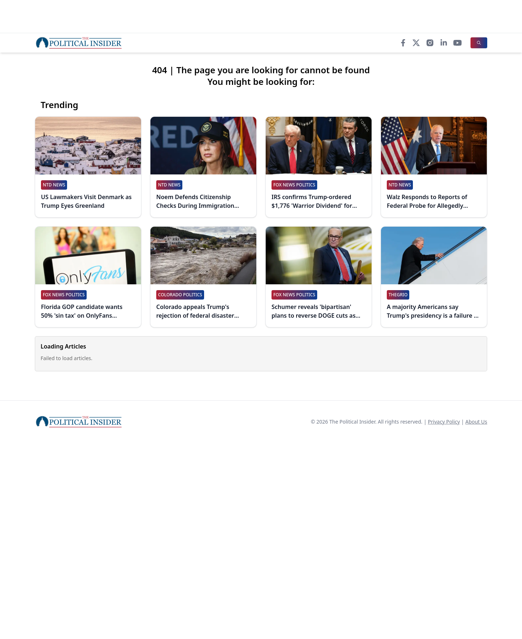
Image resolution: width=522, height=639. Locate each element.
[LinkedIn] (443, 42)
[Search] (479, 42)
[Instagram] (430, 42)
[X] (416, 42)
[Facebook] (403, 42)
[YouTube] (457, 42)
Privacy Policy (444, 421)
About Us (476, 421)
